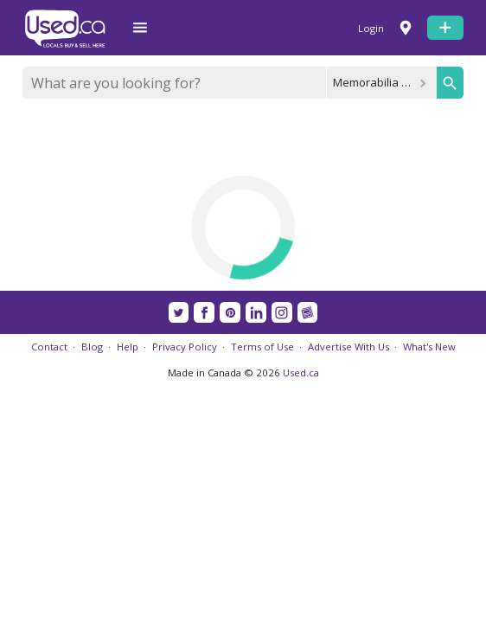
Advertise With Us (348, 346)
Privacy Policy (184, 346)
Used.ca (301, 372)
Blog (92, 346)
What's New (429, 346)
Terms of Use (262, 346)
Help (127, 346)
